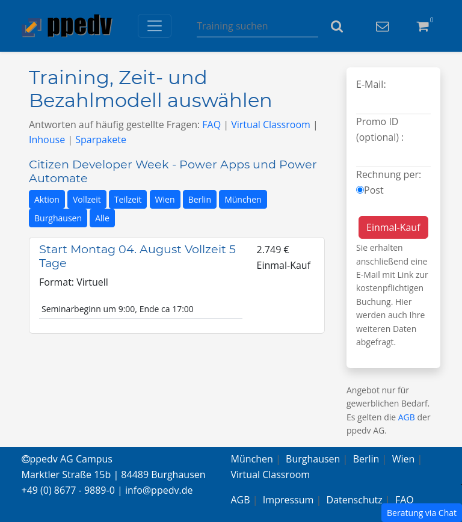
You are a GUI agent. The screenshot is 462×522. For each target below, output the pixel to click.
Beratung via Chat (422, 512)
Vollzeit (87, 199)
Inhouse (47, 139)
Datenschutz (355, 499)
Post (374, 190)
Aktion (47, 199)
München (243, 199)
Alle (102, 218)
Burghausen (58, 218)
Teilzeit (128, 199)
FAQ (211, 124)
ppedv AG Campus (67, 458)
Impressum (288, 499)
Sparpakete (100, 139)
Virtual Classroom (270, 124)
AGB (406, 417)
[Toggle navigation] (154, 26)
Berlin (199, 199)
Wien (165, 199)
